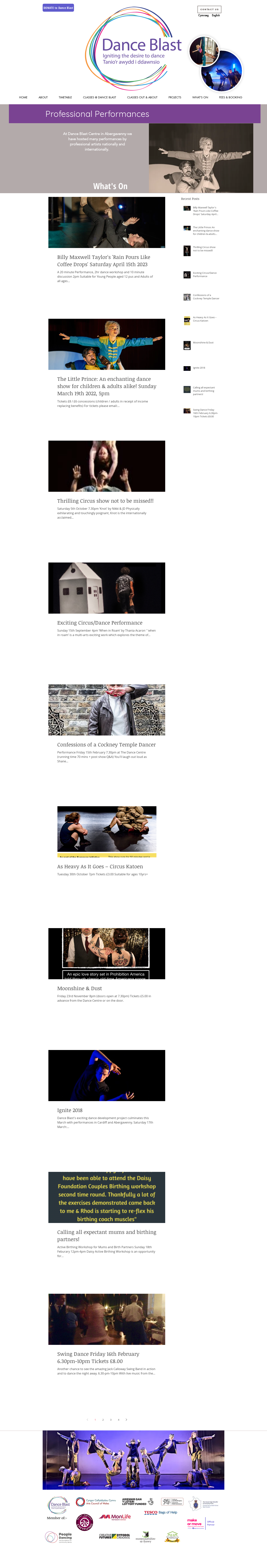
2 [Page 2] (103, 1419)
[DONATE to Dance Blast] (58, 8)
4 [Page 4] (118, 1419)
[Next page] (126, 1419)
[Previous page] (87, 1419)
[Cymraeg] (203, 15)
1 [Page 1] (95, 1419)
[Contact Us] (209, 9)
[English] (216, 15)
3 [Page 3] (110, 1419)
